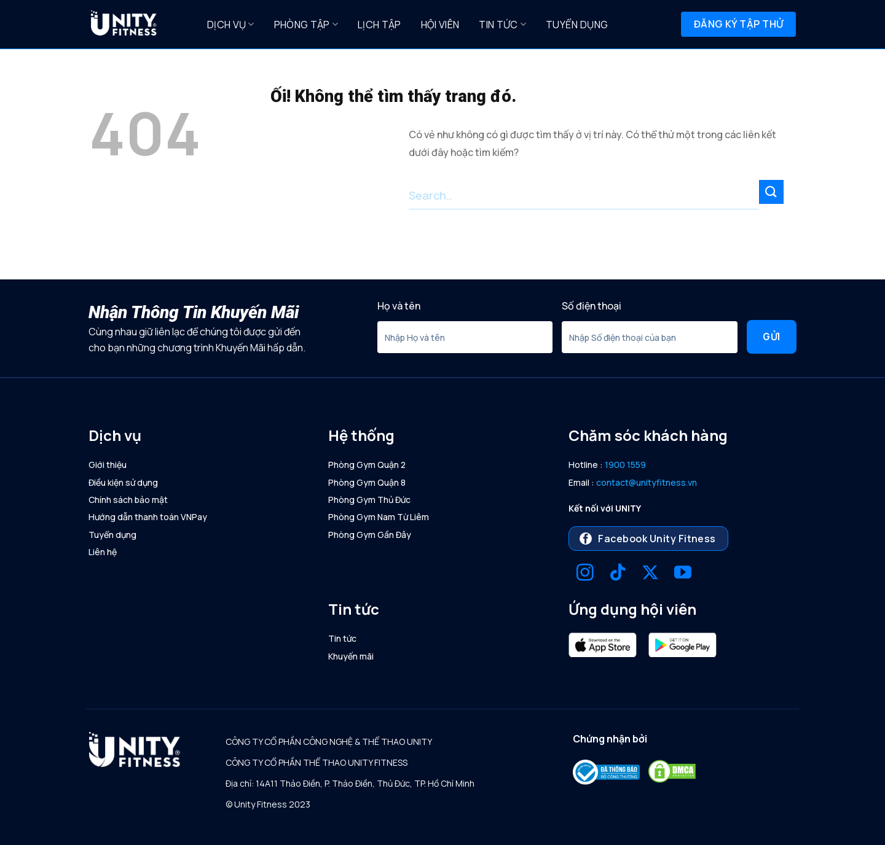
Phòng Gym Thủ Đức (369, 499)
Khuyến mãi (351, 656)
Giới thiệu (107, 464)
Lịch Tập (379, 24)
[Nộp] (771, 192)
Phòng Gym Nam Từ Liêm (378, 517)
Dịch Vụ (230, 24)
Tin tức (502, 24)
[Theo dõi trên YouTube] (682, 573)
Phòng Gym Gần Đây (369, 534)
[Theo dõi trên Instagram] (585, 573)
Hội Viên (440, 24)
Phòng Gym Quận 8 (367, 482)
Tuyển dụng (577, 24)
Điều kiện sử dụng (123, 482)
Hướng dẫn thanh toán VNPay (147, 517)
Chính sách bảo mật (128, 499)
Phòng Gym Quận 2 (367, 464)
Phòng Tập (306, 24)
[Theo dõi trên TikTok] (617, 573)
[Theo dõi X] (650, 573)
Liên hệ (102, 552)
